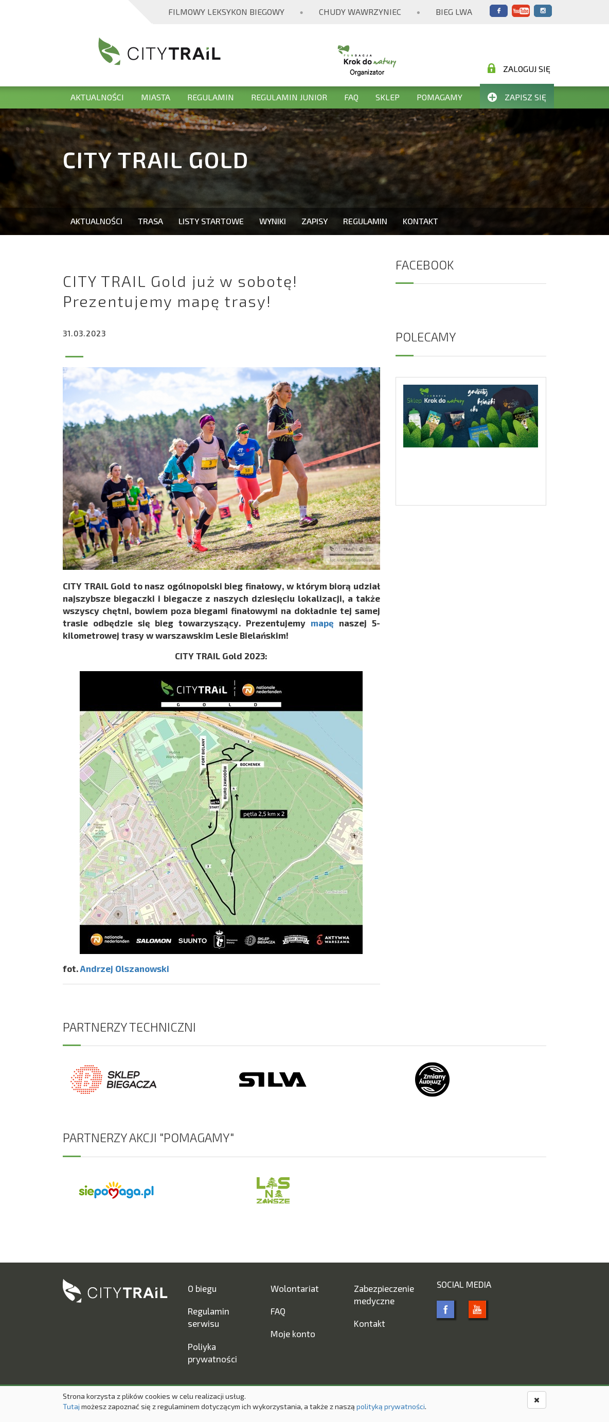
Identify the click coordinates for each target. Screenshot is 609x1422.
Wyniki (272, 221)
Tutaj (71, 1406)
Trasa (150, 221)
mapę (322, 623)
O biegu (202, 1288)
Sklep (387, 97)
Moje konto (293, 1333)
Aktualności (97, 97)
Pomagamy (439, 97)
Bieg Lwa (454, 11)
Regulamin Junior (289, 97)
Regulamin (210, 97)
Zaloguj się (519, 68)
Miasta (155, 97)
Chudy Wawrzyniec (360, 11)
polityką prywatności (390, 1406)
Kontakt (420, 221)
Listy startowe (211, 221)
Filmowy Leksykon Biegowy (226, 11)
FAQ (351, 97)
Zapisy (314, 221)
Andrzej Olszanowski (124, 968)
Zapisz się (517, 97)
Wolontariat (295, 1288)
